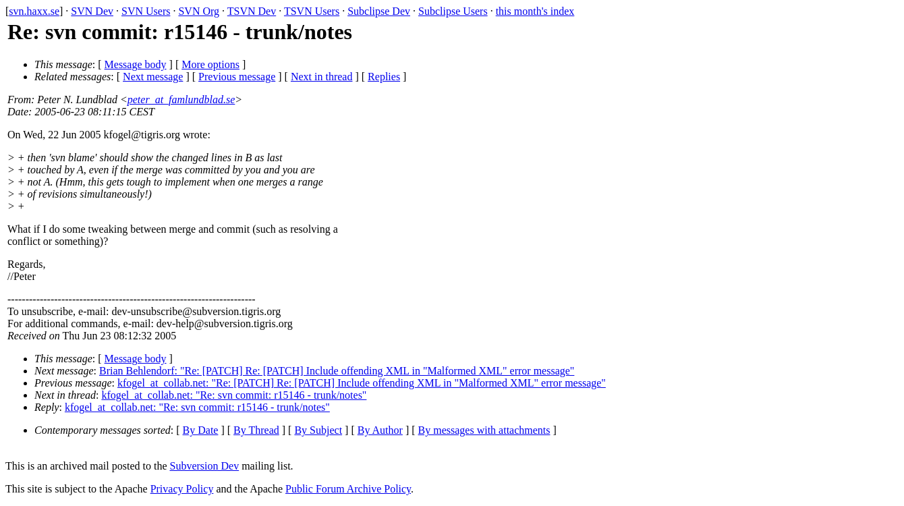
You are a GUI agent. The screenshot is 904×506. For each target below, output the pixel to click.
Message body (136, 64)
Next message (153, 76)
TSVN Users (311, 11)
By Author (380, 430)
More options (210, 64)
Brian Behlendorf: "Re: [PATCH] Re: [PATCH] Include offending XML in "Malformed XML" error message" (336, 370)
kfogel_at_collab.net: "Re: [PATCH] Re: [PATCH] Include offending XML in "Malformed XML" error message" (361, 383)
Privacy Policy (182, 489)
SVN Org (198, 11)
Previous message (236, 76)
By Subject (318, 430)
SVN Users (145, 11)
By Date (201, 430)
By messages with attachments (484, 430)
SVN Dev (92, 11)
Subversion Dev (204, 466)
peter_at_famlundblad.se (181, 99)
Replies (384, 76)
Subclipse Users (453, 11)
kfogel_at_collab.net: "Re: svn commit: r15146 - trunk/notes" (233, 395)
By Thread (256, 430)
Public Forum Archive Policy (348, 489)
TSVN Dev (251, 11)
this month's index (535, 11)
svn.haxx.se (34, 11)
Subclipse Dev (378, 11)
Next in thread (322, 76)
